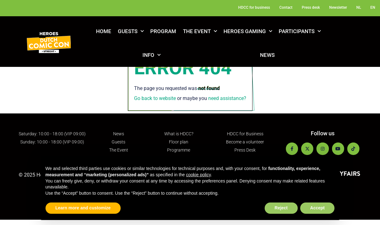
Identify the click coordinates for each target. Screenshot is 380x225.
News (267, 55)
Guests (131, 31)
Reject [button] (281, 207)
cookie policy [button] (198, 174)
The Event (200, 31)
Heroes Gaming (248, 31)
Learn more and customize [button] (83, 207)
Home (103, 31)
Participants (300, 31)
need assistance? (227, 98)
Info (151, 55)
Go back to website (155, 98)
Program (163, 31)
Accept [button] (317, 207)
